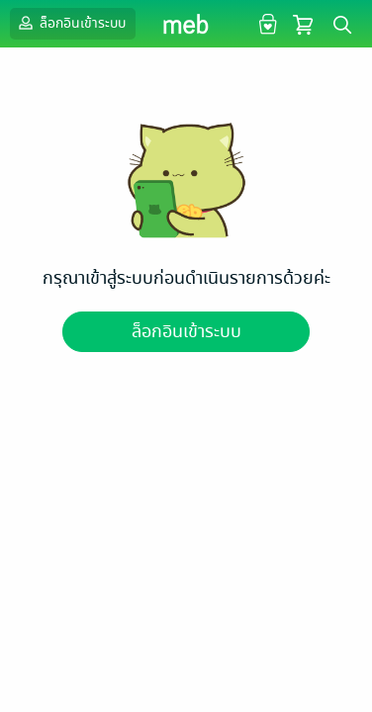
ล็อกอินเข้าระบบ (70, 23)
